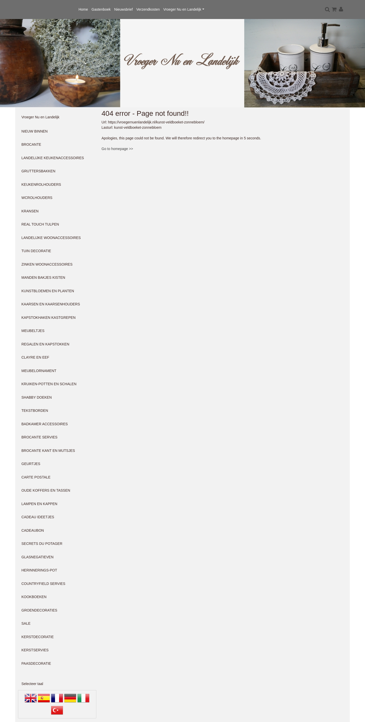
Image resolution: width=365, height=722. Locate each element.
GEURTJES (31, 464)
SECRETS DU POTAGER (42, 544)
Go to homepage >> (117, 149)
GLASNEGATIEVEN (38, 557)
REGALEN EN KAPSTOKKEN (45, 344)
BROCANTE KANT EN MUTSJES (48, 451)
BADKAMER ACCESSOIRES (45, 424)
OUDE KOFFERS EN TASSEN (46, 490)
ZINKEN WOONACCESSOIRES (47, 264)
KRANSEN (30, 211)
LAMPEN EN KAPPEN (40, 504)
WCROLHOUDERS (37, 198)
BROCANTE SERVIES (40, 437)
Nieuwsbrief (123, 9)
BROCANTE (31, 144)
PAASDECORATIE (36, 663)
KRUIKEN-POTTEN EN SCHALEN (49, 384)
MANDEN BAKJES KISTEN (43, 277)
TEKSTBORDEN (35, 411)
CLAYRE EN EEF (35, 357)
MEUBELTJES (33, 331)
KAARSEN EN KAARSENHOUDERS (51, 304)
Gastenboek (101, 9)
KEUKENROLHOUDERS (41, 184)
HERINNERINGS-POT (39, 570)
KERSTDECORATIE (38, 637)
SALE (26, 623)
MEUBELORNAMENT (39, 371)
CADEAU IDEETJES (38, 517)
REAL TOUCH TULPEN (40, 224)
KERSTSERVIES (35, 650)
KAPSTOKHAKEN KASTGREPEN (49, 318)
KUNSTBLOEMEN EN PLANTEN (48, 291)
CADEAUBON (33, 530)
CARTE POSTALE (36, 477)
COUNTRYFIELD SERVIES (43, 584)
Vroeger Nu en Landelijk (182, 9)
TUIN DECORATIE (36, 251)
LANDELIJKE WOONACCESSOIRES (51, 238)
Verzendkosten (148, 9)
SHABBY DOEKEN (37, 397)
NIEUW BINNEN (35, 131)
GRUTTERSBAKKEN (39, 171)
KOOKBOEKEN (34, 597)
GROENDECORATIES (39, 610)
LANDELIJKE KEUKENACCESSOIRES (53, 158)
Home (83, 9)
